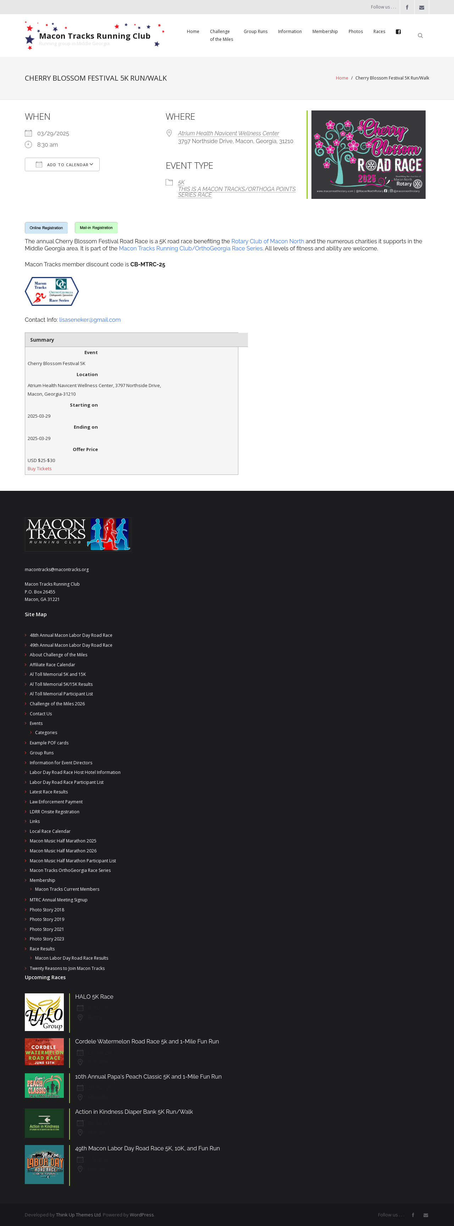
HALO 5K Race (94, 996)
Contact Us (41, 714)
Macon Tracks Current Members (67, 889)
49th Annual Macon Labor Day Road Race (71, 645)
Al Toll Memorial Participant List (61, 694)
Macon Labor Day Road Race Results (71, 958)
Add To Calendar (62, 164)
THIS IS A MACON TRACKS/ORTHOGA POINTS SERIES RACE (236, 192)
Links (35, 821)
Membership (42, 880)
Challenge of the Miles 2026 (57, 704)
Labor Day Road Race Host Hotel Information (75, 772)
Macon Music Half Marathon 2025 (63, 841)
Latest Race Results (49, 792)
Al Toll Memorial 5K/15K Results (61, 684)
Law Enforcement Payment (56, 802)
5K (181, 182)
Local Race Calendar (50, 831)
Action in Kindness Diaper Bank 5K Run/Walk (134, 1111)
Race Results (42, 949)
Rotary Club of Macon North (268, 241)
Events (36, 723)
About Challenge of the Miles (58, 655)
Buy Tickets (40, 468)
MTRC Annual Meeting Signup (59, 900)
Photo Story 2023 (47, 939)
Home (342, 78)
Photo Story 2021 (47, 929)
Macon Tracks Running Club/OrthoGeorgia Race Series (190, 248)
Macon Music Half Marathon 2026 (63, 851)
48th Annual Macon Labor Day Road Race (71, 635)
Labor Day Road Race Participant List (67, 782)
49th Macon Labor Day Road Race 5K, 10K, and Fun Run (147, 1148)
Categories (46, 732)
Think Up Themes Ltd (78, 1214)
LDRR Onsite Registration (54, 812)
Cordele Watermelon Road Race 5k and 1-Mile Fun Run (147, 1041)
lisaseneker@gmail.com (90, 319)
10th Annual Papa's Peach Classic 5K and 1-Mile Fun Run (148, 1076)
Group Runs (42, 753)
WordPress (142, 1214)
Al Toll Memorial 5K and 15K (58, 674)
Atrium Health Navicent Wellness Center (228, 133)
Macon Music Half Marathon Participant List (73, 861)
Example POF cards (49, 743)
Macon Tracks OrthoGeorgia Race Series (70, 870)
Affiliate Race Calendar (52, 665)
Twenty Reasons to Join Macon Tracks (67, 968)
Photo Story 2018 (47, 910)
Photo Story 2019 (47, 919)
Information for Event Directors (61, 763)
